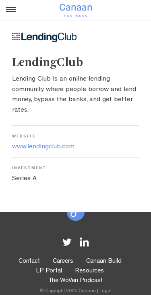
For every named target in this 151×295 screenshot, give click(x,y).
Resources (89, 271)
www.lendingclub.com (43, 146)
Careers (63, 261)
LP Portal (49, 271)
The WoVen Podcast (75, 281)
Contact (29, 261)
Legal (105, 291)
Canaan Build (104, 261)
